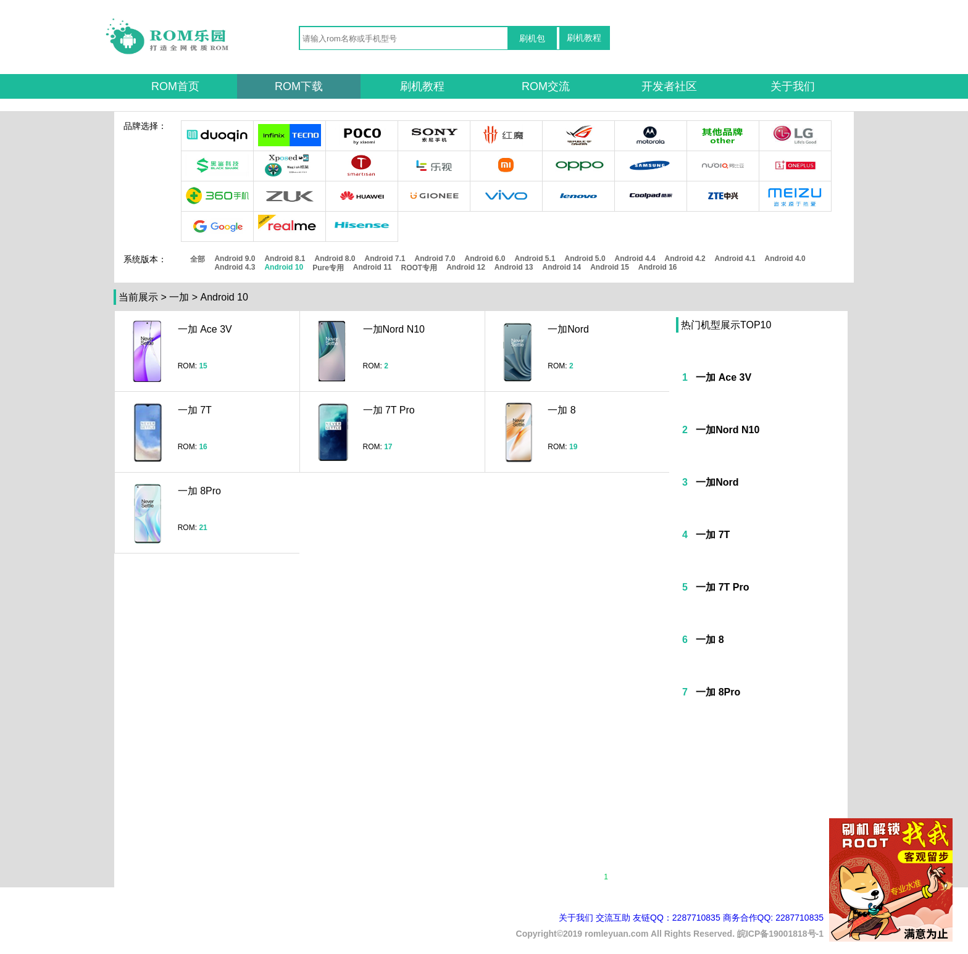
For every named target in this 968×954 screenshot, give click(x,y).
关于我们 (792, 86)
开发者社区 (669, 86)
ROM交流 (546, 86)
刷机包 (532, 38)
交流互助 (613, 918)
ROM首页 (175, 86)
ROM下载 (299, 86)
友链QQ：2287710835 (676, 918)
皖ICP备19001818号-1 (780, 934)
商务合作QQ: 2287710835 (773, 918)
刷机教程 (584, 38)
